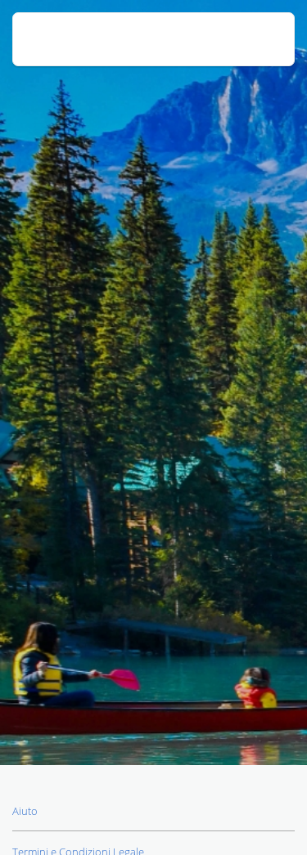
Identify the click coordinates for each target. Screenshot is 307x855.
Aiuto (25, 810)
